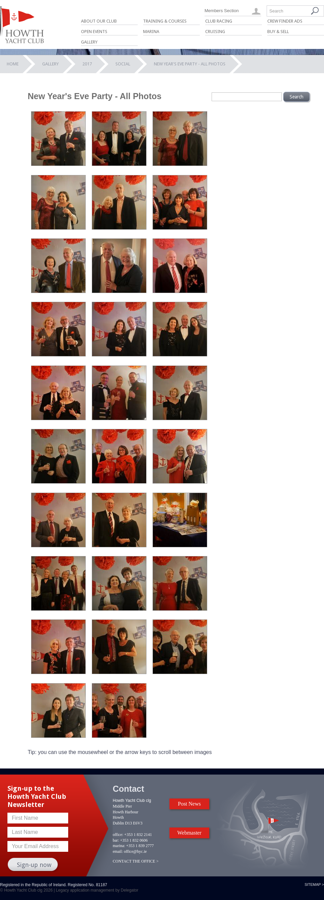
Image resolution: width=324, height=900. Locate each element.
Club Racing (218, 21)
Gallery (89, 42)
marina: (119, 845)
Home (13, 63)
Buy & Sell (278, 31)
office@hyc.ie (135, 851)
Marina (151, 31)
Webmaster (189, 833)
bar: (116, 840)
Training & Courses (165, 21)
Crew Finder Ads (284, 21)
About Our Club (99, 21)
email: (118, 851)
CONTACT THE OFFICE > (136, 861)
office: (118, 834)
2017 (87, 63)
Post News (189, 804)
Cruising (215, 31)
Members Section (222, 10)
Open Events (94, 31)
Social (122, 63)
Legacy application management (85, 890)
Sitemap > (314, 884)
